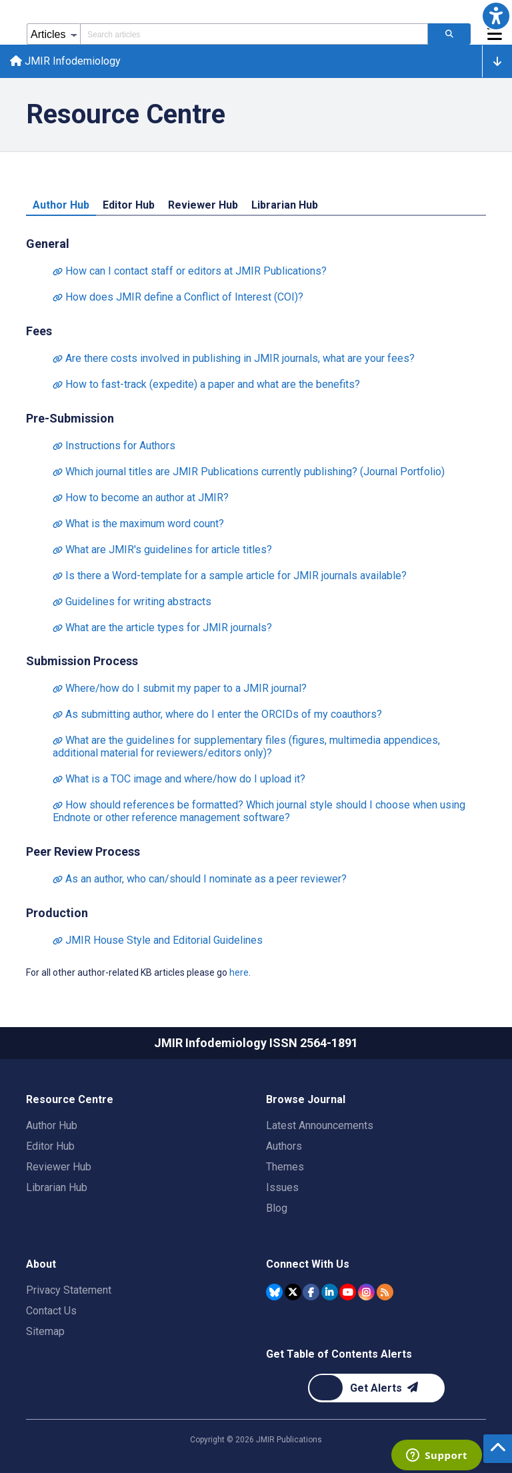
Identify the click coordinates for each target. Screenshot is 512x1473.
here (239, 973)
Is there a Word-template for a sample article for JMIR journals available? (230, 576)
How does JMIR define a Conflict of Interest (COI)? (178, 297)
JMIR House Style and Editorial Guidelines (158, 941)
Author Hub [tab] (61, 205)
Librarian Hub (56, 1187)
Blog (276, 1208)
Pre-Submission (70, 419)
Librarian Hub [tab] (284, 205)
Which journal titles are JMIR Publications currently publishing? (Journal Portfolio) (249, 472)
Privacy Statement (68, 1290)
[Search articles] (449, 34)
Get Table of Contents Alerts (339, 1354)
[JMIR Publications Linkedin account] (329, 1292)
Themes (285, 1166)
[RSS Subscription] (385, 1292)
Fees (39, 332)
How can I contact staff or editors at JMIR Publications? (190, 271)
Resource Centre (69, 1099)
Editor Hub (50, 1146)
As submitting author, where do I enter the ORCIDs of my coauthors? (217, 715)
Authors (284, 1146)
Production (57, 914)
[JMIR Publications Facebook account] (311, 1292)
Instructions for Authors (114, 446)
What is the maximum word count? (138, 524)
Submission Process (82, 662)
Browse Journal (305, 1099)
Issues (282, 1187)
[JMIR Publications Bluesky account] (274, 1292)
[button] (496, 16)
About (41, 1264)
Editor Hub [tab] (129, 205)
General (47, 244)
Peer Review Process (83, 853)
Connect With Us (307, 1264)
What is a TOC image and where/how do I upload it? (179, 780)
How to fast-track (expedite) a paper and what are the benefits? (206, 385)
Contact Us (51, 1310)
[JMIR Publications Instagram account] (366, 1292)
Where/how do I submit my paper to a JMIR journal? (180, 689)
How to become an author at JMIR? (141, 498)
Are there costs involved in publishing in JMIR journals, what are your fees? (234, 359)
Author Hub (51, 1125)
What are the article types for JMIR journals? (162, 628)
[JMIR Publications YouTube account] (347, 1292)
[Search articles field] (254, 34)
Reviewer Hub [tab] (203, 205)
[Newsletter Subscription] (376, 1388)
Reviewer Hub (58, 1166)
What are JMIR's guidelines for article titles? (162, 550)
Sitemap (45, 1331)
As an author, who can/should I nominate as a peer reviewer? (200, 880)
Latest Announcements (319, 1125)
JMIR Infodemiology (66, 61)
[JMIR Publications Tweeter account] (293, 1292)
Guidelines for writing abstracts (132, 602)
